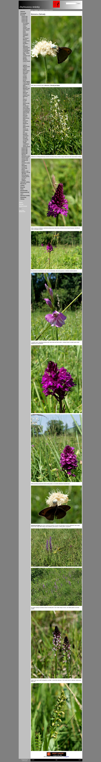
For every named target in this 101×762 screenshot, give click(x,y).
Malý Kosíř (25, 96)
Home (32, 10)
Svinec (24, 101)
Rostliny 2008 (24, 152)
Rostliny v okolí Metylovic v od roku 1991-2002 (26, 172)
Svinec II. (25, 99)
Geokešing (23, 197)
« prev (32, 759)
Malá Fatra (25, 86)
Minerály (22, 187)
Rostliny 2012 (24, 21)
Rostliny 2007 (24, 153)
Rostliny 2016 (24, 16)
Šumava (24, 57)
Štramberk (25, 59)
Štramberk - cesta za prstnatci (25, 75)
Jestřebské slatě (26, 55)
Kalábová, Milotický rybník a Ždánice (26, 66)
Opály (22, 188)
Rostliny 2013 (24, 20)
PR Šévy (25, 122)
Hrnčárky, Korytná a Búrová (25, 79)
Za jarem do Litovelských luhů (25, 130)
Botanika (22, 15)
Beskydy (25, 58)
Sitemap (21, 202)
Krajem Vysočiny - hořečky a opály (26, 27)
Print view (21, 204)
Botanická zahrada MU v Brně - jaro (26, 136)
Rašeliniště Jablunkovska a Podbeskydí (26, 48)
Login (20, 208)
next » (80, 759)
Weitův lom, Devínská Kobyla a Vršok (26, 94)
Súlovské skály (26, 103)
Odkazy (22, 199)
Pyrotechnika (23, 190)
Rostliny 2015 (24, 17)
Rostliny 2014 (24, 19)
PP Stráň (25, 100)
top (56, 759)
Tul (23, 97)
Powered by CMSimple (24, 760)
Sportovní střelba (25, 195)
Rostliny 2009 (24, 150)
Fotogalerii (66, 756)
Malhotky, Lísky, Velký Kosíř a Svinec (26, 90)
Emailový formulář (23, 206)
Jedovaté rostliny (25, 182)
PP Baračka (25, 120)
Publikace (24, 180)
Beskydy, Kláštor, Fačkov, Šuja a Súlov (26, 71)
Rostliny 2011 (24, 148)
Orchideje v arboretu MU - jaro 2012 (26, 140)
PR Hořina (25, 133)
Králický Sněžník (26, 61)
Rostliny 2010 (24, 149)
